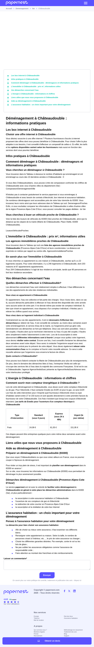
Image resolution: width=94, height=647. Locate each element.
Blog (65, 633)
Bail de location (39, 619)
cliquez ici (77, 580)
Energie (36, 616)
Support (66, 635)
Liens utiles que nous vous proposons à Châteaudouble (34, 97)
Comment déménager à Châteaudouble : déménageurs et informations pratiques (44, 83)
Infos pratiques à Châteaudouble (24, 79)
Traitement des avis (70, 631)
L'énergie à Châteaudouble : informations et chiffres (32, 93)
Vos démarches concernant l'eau (24, 90)
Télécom (36, 617)
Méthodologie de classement (73, 629)
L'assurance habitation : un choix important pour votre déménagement (40, 104)
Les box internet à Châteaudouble (25, 75)
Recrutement (38, 635)
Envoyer (47, 575)
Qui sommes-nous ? (40, 629)
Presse (36, 633)
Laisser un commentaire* (47, 563)
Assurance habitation (71, 617)
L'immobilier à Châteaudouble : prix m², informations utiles (35, 86)
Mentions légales (39, 631)
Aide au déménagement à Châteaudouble (28, 100)
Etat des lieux (68, 616)
